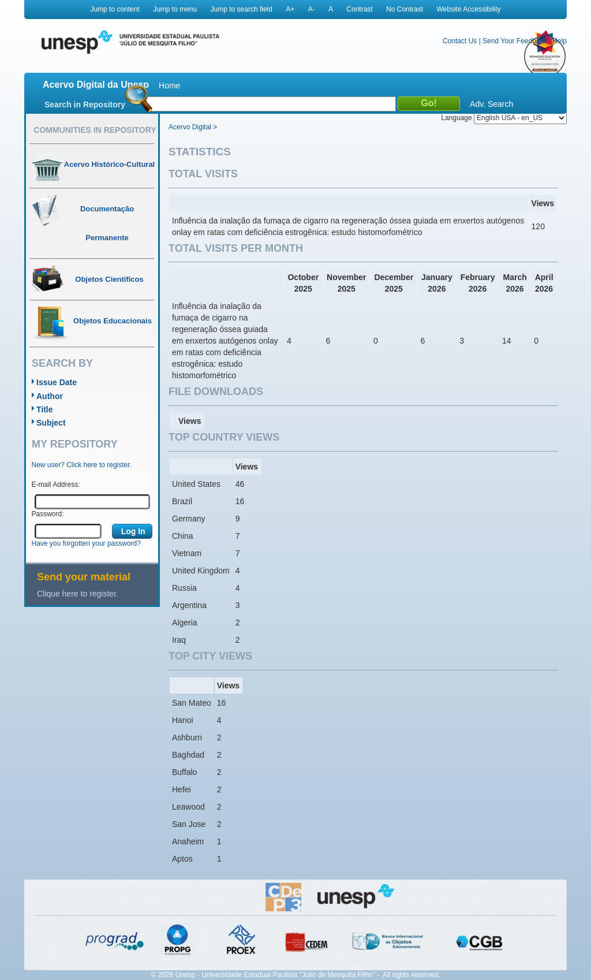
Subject (51, 422)
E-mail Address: (56, 484)
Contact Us (460, 41)
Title (44, 409)
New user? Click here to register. (82, 465)
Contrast (359, 9)
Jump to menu (175, 9)
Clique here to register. (77, 593)
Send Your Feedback (514, 41)
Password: (48, 514)
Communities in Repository (94, 130)
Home (169, 85)
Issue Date (56, 382)
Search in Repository (84, 104)
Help (559, 41)
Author (49, 396)
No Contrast (404, 9)
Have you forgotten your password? (86, 543)
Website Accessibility (468, 9)
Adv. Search (491, 104)
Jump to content (114, 9)
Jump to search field (241, 9)
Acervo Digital (190, 127)
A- (311, 9)
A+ (290, 9)
